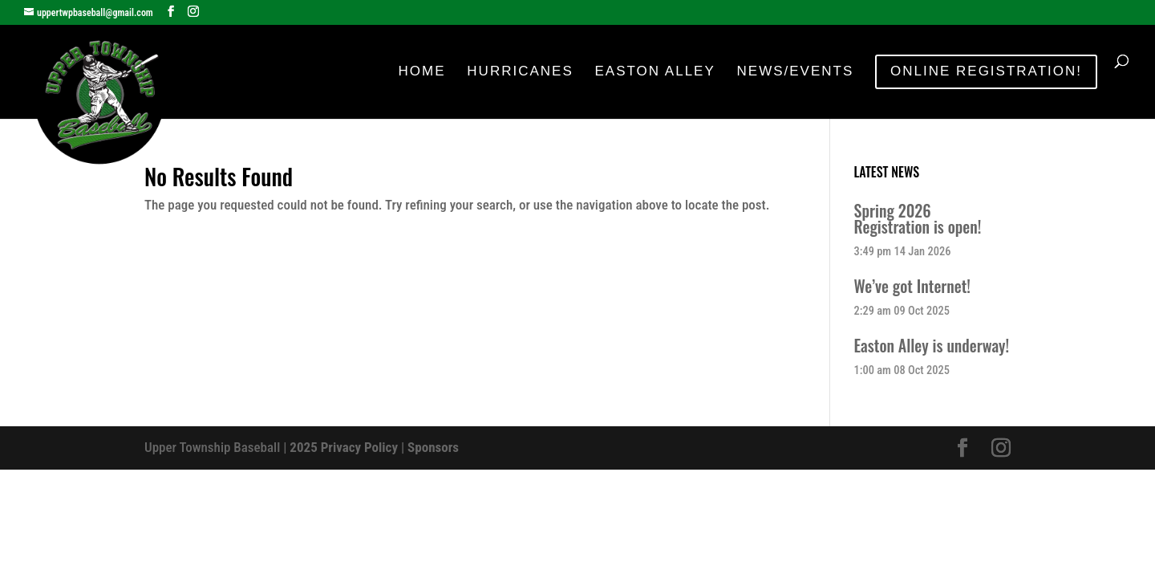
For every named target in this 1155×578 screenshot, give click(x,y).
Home (422, 72)
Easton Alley (654, 72)
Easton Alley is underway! (932, 345)
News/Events (795, 72)
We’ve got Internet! (912, 286)
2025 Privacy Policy (344, 447)
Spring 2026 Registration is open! (918, 218)
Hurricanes (520, 72)
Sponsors (433, 447)
